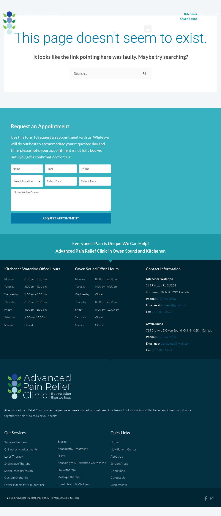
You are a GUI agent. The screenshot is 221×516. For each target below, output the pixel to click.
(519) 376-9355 (165, 337)
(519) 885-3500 (165, 298)
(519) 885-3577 (162, 312)
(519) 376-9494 (162, 350)
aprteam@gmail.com (174, 305)
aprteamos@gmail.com (175, 344)
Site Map (72, 501)
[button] (148, 29)
